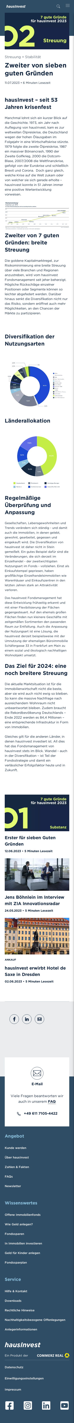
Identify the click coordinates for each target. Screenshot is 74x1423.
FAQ (52, 1101)
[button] (14, 1019)
